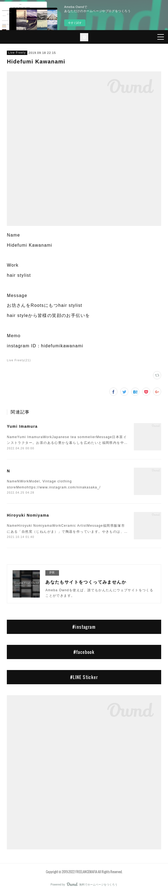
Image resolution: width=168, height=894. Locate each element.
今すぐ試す (75, 22)
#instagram (84, 627)
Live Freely (17, 52)
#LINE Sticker (84, 677)
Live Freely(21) (19, 360)
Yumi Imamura (22, 426)
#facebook (84, 652)
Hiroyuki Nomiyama (28, 515)
